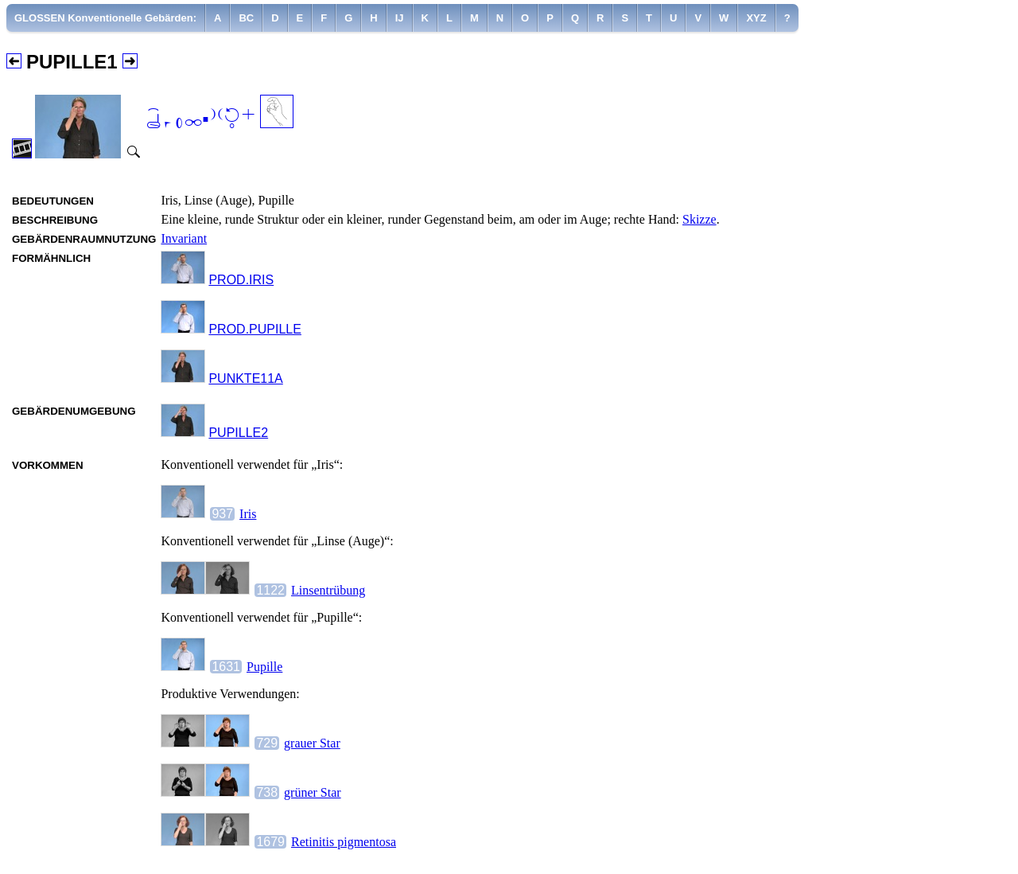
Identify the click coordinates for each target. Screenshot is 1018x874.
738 (267, 792)
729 (267, 743)
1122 (270, 590)
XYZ (756, 18)
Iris (247, 514)
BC (246, 18)
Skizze (699, 219)
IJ (399, 18)
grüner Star (312, 792)
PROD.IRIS (241, 280)
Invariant (184, 238)
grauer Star (312, 743)
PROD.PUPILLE (254, 329)
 (201, 120)
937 (222, 514)
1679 (270, 842)
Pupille (264, 666)
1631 (226, 666)
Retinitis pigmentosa (343, 842)
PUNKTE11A (245, 378)
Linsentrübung (328, 590)
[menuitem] (105, 18)
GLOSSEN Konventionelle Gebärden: (105, 18)
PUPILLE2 (238, 432)
